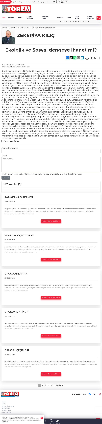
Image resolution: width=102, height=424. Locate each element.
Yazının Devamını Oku (51, 221)
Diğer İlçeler (77, 17)
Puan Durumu (92, 22)
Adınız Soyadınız (9, 148)
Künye (3, 402)
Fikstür (85, 22)
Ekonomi (60, 17)
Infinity (58, 385)
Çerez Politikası (6, 410)
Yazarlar (62, 22)
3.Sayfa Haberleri (29, 17)
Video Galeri (70, 22)
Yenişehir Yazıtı (45, 17)
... (54, 385)
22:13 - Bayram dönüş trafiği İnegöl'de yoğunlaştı (30, 2)
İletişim (3, 404)
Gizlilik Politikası (6, 412)
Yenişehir (10, 17)
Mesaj (4, 156)
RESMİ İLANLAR (90, 17)
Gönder (6, 178)
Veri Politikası (5, 408)
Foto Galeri (78, 22)
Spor (69, 17)
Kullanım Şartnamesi (7, 406)
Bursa (20, 17)
